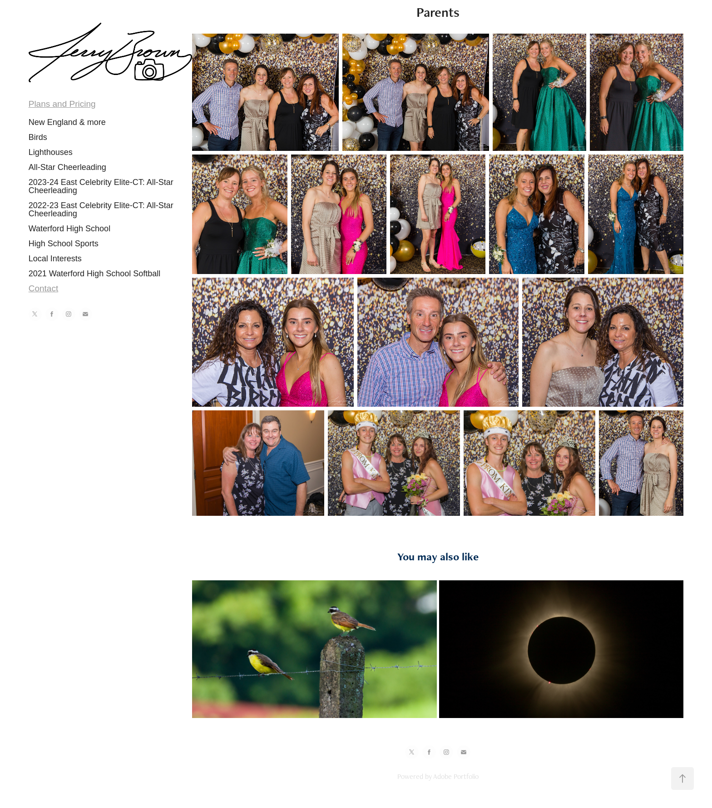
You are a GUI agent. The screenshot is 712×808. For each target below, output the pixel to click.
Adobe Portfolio (456, 776)
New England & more (67, 122)
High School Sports (64, 243)
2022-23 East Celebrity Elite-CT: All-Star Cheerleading (101, 209)
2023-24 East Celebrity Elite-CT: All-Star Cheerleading (101, 186)
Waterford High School (69, 228)
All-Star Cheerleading (67, 167)
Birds (38, 137)
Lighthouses (51, 152)
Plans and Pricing (62, 104)
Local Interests (55, 258)
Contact (43, 288)
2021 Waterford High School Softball (95, 273)
